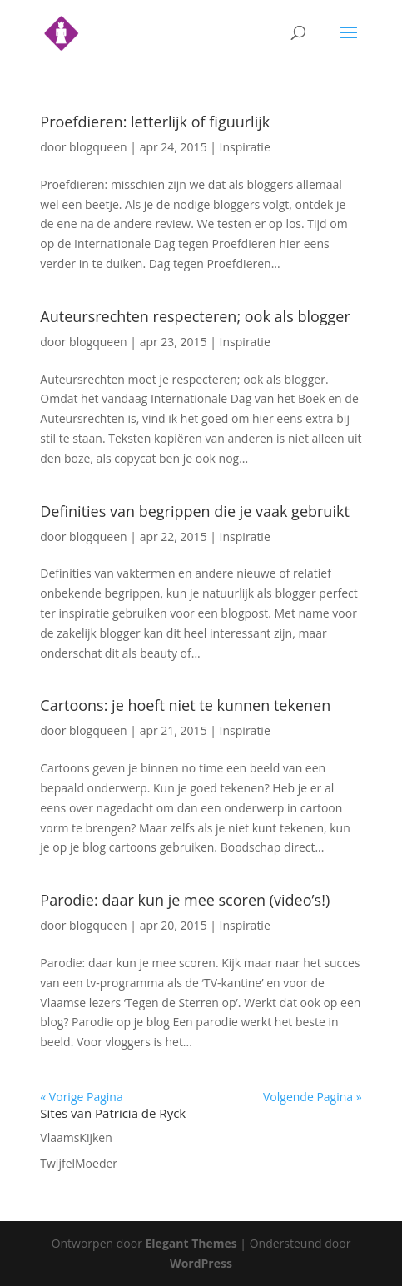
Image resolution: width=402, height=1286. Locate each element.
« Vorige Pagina (81, 1097)
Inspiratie (245, 147)
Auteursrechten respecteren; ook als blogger (195, 316)
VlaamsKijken (76, 1137)
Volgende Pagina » (312, 1097)
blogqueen (98, 147)
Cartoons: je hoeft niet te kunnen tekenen (185, 705)
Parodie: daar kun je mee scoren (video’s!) (185, 900)
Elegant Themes (191, 1243)
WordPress (201, 1263)
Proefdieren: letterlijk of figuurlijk (155, 122)
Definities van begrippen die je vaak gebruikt (195, 511)
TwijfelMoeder (78, 1163)
